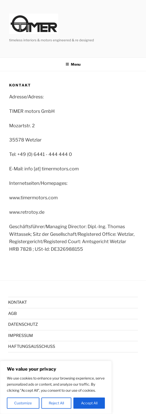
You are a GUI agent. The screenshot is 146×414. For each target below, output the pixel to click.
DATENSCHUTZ (23, 324)
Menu (73, 64)
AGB (12, 313)
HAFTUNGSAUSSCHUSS (31, 346)
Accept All (89, 403)
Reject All (56, 403)
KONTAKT (17, 302)
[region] (56, 387)
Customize (23, 403)
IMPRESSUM (20, 335)
